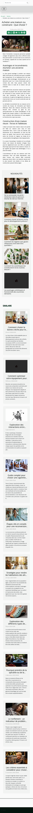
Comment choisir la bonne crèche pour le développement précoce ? (16, 220)
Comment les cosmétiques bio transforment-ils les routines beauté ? (15, 268)
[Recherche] (16, 2)
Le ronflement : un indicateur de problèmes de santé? (16, 721)
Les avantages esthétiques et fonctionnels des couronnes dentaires (14, 292)
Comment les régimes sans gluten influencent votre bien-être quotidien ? (16, 243)
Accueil (3, 16)
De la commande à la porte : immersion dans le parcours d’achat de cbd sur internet (14, 197)
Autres (9, 16)
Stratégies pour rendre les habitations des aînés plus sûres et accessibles (16, 575)
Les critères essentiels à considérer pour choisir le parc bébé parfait (16, 769)
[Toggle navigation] (4, 8)
